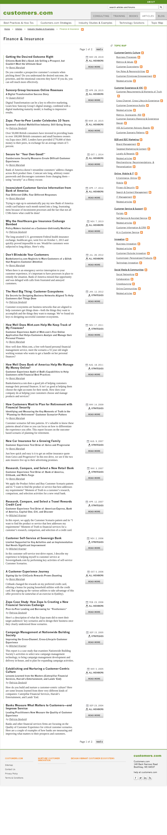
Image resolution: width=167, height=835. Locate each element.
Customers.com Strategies (56, 22)
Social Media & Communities (129, 270)
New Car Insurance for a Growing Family (33, 441)
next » (99, 49)
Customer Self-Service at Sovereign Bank (34, 538)
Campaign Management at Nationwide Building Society (38, 634)
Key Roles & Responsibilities (130, 71)
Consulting (101, 16)
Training (119, 16)
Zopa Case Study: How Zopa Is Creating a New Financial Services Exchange (37, 603)
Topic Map (157, 22)
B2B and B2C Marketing (126, 139)
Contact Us (10, 769)
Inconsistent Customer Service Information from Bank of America (38, 189)
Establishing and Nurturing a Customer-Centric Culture (37, 670)
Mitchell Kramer (17, 515)
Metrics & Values (124, 62)
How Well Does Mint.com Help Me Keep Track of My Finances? (38, 326)
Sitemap (9, 765)
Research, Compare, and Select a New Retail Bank (40, 468)
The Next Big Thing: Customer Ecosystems (35, 291)
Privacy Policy (11, 773)
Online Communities (126, 288)
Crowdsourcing (123, 284)
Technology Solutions (131, 22)
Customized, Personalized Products (134, 258)
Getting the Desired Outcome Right (29, 56)
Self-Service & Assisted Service (131, 218)
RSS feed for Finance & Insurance (82, 29)
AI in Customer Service (127, 232)
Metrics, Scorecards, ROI (128, 115)
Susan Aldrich (16, 97)
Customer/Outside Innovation (131, 253)
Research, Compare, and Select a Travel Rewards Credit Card (39, 503)
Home (7, 29)
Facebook (136, 778)
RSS (150, 778)
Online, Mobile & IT (124, 173)
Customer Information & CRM (131, 227)
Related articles (124, 81)
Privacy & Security (125, 187)
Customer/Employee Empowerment (134, 76)
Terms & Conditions (14, 778)
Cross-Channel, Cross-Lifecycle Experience (137, 100)
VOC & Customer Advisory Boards (133, 128)
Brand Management (126, 144)
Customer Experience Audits (130, 105)
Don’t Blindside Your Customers (27, 254)
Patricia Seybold (18, 128)
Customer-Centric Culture (127, 53)
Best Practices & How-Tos (19, 22)
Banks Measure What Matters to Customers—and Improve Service (39, 707)
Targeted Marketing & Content (131, 149)
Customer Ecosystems (127, 66)
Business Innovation (126, 244)
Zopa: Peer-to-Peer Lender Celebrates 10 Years (38, 120)
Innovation (119, 239)
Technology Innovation (127, 263)
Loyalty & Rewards (125, 153)
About (151, 2)
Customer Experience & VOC (128, 88)
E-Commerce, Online (126, 178)
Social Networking (125, 274)
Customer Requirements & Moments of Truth (139, 91)
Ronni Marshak (17, 67)
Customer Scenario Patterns (130, 132)
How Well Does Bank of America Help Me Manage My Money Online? (39, 366)
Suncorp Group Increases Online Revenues (34, 90)
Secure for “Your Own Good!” (25, 154)
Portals (119, 213)
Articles (148, 16)
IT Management (124, 197)
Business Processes (126, 57)
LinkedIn (145, 778)
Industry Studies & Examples (95, 22)
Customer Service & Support (128, 209)
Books (133, 16)
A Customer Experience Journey (27, 571)
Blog (161, 16)
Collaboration (123, 279)
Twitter (140, 778)
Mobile (119, 183)
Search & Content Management (132, 192)
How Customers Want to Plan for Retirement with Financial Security (39, 406)
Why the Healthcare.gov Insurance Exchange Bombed (35, 223)
